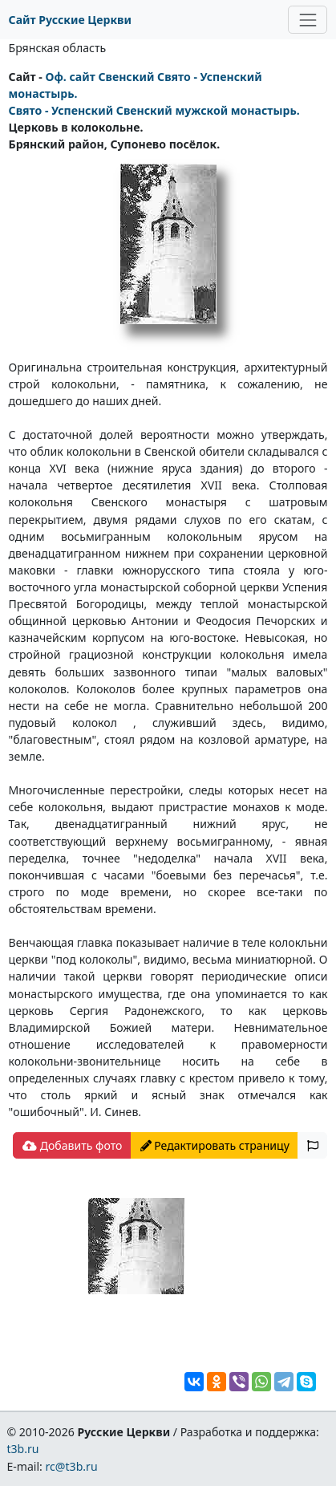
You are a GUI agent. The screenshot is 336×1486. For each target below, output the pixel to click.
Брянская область (58, 47)
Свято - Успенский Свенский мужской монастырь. (154, 110)
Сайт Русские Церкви (70, 19)
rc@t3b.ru (72, 1466)
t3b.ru (22, 1448)
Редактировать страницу (214, 1145)
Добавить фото (72, 1145)
